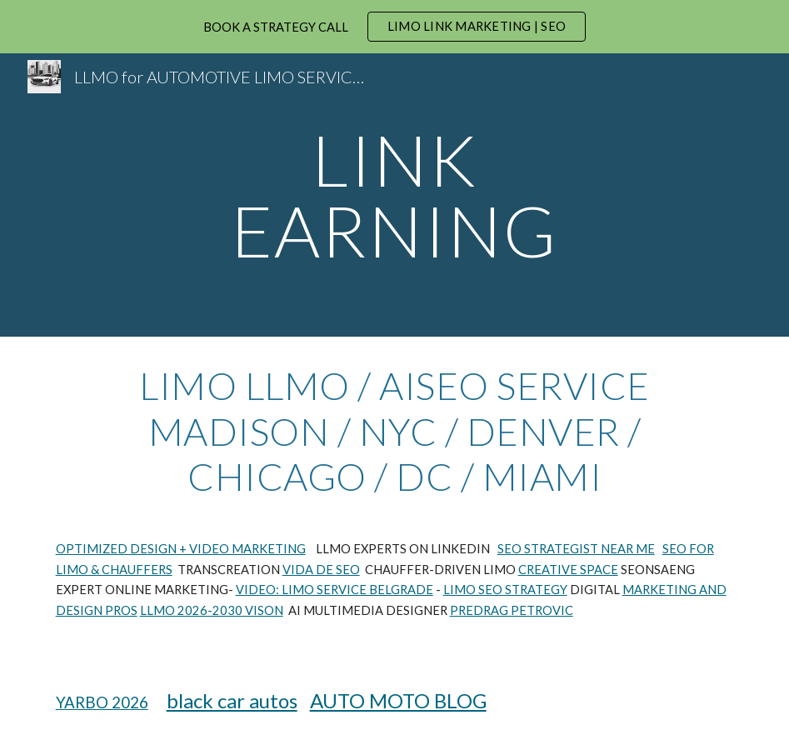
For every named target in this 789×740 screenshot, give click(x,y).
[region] (394, 26)
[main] (394, 195)
